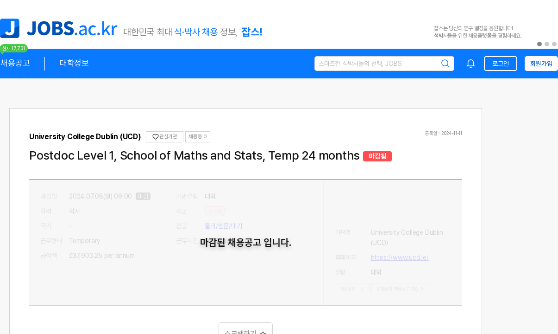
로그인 (500, 63)
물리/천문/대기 (223, 226)
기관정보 (353, 288)
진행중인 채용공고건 (401, 288)
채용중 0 (197, 137)
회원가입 (541, 63)
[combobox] (470, 63)
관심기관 (164, 137)
